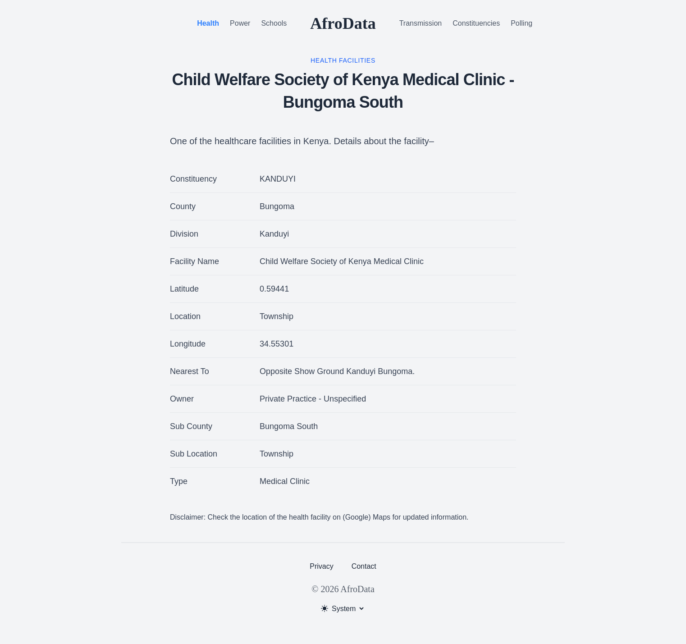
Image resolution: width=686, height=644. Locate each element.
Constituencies (476, 23)
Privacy (321, 566)
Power (240, 23)
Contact (364, 566)
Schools (274, 23)
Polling (521, 23)
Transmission (420, 23)
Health (208, 23)
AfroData (342, 23)
